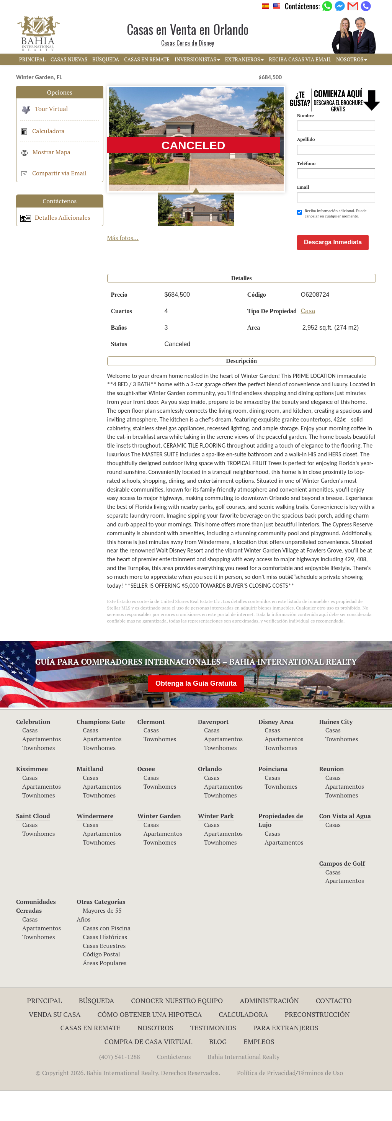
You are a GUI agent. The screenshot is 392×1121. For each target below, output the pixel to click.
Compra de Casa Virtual (149, 1071)
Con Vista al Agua (345, 846)
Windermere (95, 846)
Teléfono (306, 163)
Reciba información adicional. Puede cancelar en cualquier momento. (332, 213)
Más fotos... (123, 238)
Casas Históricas (105, 966)
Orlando (210, 798)
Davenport (213, 751)
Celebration (33, 751)
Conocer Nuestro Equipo (177, 1030)
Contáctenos (174, 1086)
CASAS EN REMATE (147, 59)
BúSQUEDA (105, 59)
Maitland (90, 798)
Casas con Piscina (107, 958)
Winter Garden (159, 846)
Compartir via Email (53, 173)
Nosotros (155, 1057)
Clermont (151, 751)
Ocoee (146, 798)
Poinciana (272, 798)
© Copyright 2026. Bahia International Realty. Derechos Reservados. (128, 1102)
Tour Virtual (44, 109)
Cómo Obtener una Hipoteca (150, 1044)
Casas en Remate (90, 1057)
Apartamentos (41, 769)
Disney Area (276, 751)
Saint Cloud (33, 846)
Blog (218, 1071)
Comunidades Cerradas (36, 936)
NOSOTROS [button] (351, 59)
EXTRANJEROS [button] (244, 59)
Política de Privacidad (266, 1102)
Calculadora (42, 131)
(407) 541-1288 (119, 1086)
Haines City (336, 751)
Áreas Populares (104, 993)
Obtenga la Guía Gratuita (196, 713)
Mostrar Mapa (45, 152)
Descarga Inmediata (333, 272)
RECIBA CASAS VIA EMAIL (300, 59)
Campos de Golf (342, 893)
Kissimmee (32, 798)
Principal (44, 1030)
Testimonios (213, 1057)
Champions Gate (101, 751)
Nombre (305, 115)
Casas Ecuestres (104, 975)
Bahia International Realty (244, 1086)
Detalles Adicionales (55, 217)
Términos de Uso (320, 1102)
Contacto (334, 1030)
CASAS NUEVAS (69, 59)
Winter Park (216, 846)
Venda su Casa (55, 1044)
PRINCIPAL (32, 59)
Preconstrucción (317, 1044)
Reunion (331, 798)
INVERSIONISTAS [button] (197, 59)
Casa (308, 341)
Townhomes (38, 777)
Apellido (306, 139)
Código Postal (101, 984)
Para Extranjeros (285, 1057)
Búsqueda (96, 1030)
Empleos (258, 1071)
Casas (30, 760)
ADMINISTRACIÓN (269, 1030)
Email (303, 187)
